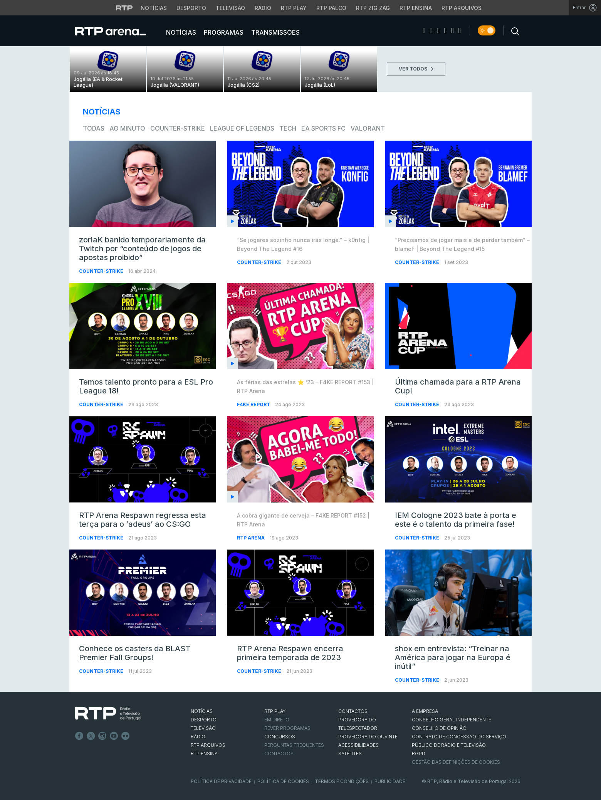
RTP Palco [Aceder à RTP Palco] (331, 8)
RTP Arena (251, 538)
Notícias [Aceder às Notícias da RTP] (154, 8)
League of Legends (242, 128)
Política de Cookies (283, 781)
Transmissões (275, 32)
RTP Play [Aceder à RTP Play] (294, 8)
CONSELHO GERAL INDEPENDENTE (451, 720)
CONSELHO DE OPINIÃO (439, 728)
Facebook (79, 736)
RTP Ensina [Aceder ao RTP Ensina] (416, 8)
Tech (287, 128)
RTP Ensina (204, 753)
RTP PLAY (275, 711)
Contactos (279, 753)
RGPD (418, 753)
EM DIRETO (276, 720)
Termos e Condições (342, 781)
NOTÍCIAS (202, 711)
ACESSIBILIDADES (358, 745)
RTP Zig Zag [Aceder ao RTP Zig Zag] (373, 8)
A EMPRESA (425, 711)
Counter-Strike (177, 128)
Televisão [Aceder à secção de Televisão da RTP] (230, 8)
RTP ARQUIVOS (208, 745)
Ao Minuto (127, 128)
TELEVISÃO (203, 728)
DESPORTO (204, 720)
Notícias (180, 32)
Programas (222, 32)
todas (93, 128)
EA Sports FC (323, 128)
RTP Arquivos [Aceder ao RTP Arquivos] (462, 8)
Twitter (91, 736)
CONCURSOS (279, 736)
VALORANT (368, 128)
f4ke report (254, 404)
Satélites (350, 753)
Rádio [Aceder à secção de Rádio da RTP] (263, 8)
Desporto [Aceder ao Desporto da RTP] (191, 8)
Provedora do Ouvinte (368, 736)
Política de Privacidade (221, 781)
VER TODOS (416, 69)
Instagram (102, 736)
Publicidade (389, 781)
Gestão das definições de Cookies (456, 762)
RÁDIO (198, 736)
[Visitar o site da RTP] (124, 7)
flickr (125, 736)
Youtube (114, 736)
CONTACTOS (353, 711)
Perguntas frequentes (294, 745)
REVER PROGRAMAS (287, 728)
